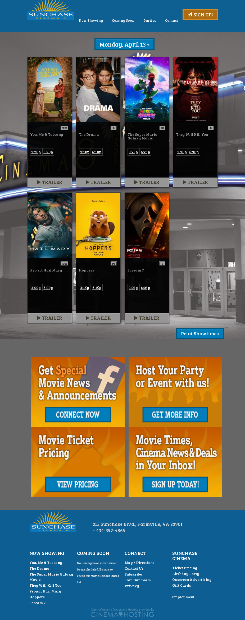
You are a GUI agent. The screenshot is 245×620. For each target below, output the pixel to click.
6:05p (145, 287)
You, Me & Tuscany (45, 562)
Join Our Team (138, 579)
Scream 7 (37, 602)
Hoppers (37, 596)
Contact (206, 35)
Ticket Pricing (184, 567)
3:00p (36, 287)
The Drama (39, 568)
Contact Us (134, 568)
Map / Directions (140, 562)
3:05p (133, 287)
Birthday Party (185, 573)
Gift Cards (181, 585)
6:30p (194, 151)
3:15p (84, 287)
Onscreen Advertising (191, 579)
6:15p (96, 287)
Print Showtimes (200, 333)
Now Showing (126, 35)
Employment (183, 596)
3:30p (182, 151)
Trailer (49, 182)
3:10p (84, 151)
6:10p (96, 151)
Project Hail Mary (45, 591)
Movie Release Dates (105, 576)
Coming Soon (158, 35)
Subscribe (133, 574)
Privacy (132, 585)
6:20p (48, 151)
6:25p (145, 151)
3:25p (133, 151)
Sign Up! (200, 14)
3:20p (36, 151)
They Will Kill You (45, 585)
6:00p (48, 287)
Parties (185, 35)
